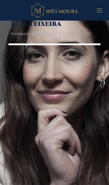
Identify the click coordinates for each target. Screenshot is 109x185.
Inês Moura (44, 34)
